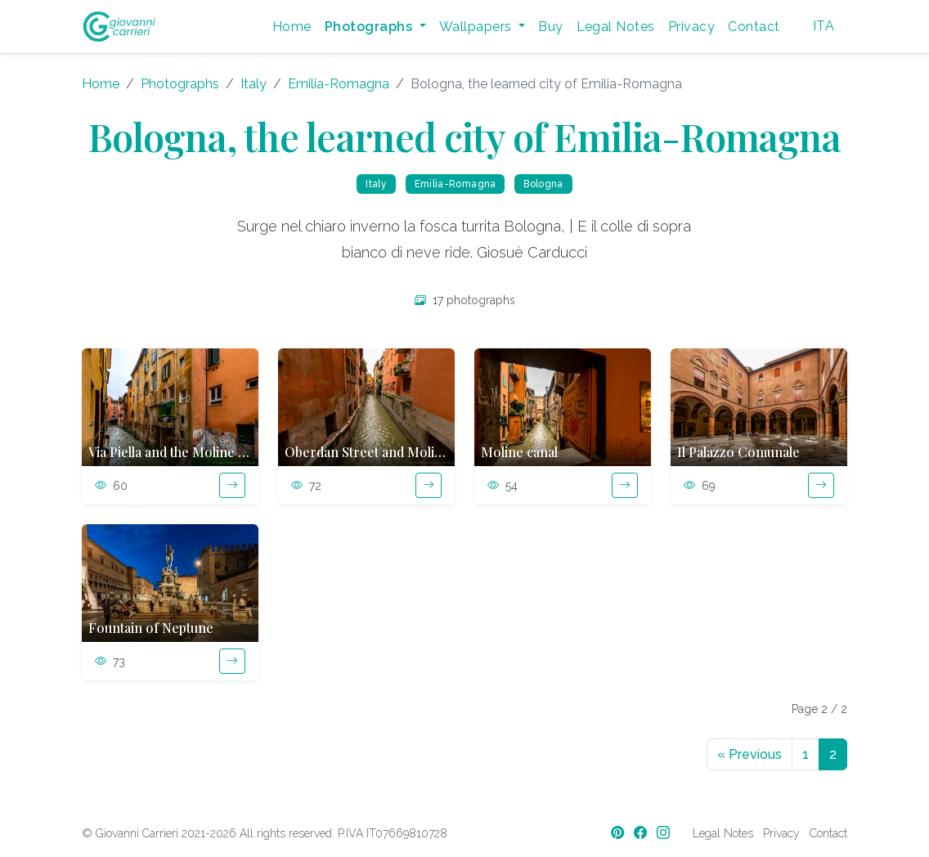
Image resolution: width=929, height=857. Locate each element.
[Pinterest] (619, 833)
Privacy (691, 26)
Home (292, 26)
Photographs (180, 84)
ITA (823, 26)
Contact (753, 26)
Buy (550, 26)
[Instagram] (665, 833)
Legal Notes (616, 26)
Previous (749, 754)
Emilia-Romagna (338, 84)
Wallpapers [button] (477, 26)
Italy (253, 84)
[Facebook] (642, 833)
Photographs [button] (370, 26)
